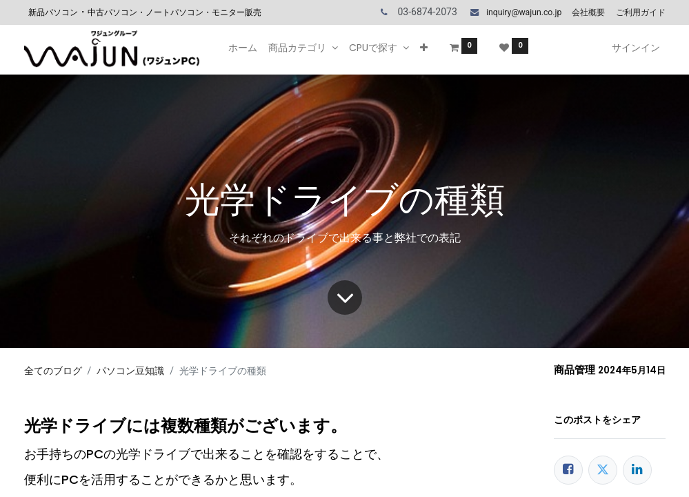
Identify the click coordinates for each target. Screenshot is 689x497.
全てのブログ (53, 370)
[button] (424, 48)
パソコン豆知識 (130, 370)
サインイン (636, 48)
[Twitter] (602, 470)
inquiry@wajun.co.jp (523, 12)
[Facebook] (568, 470)
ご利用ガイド (641, 12)
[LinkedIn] (637, 470)
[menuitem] (243, 48)
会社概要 (588, 12)
